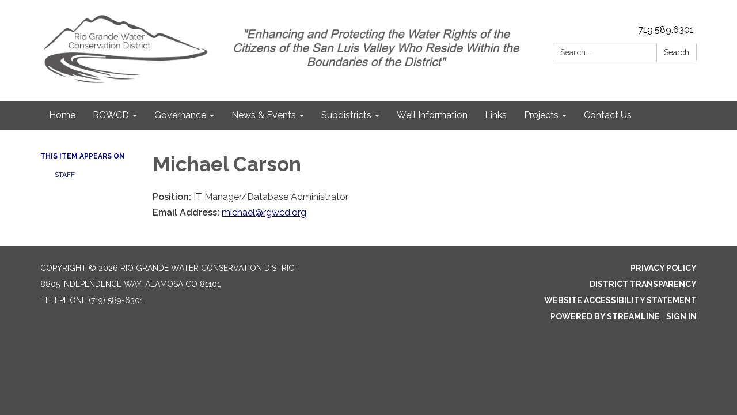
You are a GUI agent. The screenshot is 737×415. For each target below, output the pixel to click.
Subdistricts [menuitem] (346, 115)
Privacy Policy (663, 268)
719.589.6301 (666, 29)
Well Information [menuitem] (432, 115)
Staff (65, 175)
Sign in (681, 316)
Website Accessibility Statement (620, 300)
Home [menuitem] (62, 115)
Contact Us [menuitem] (608, 115)
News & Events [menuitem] (263, 115)
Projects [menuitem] (541, 115)
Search (676, 52)
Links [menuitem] (496, 115)
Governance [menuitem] (180, 115)
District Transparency (643, 284)
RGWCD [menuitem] (111, 115)
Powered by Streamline (605, 316)
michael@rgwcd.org (264, 212)
